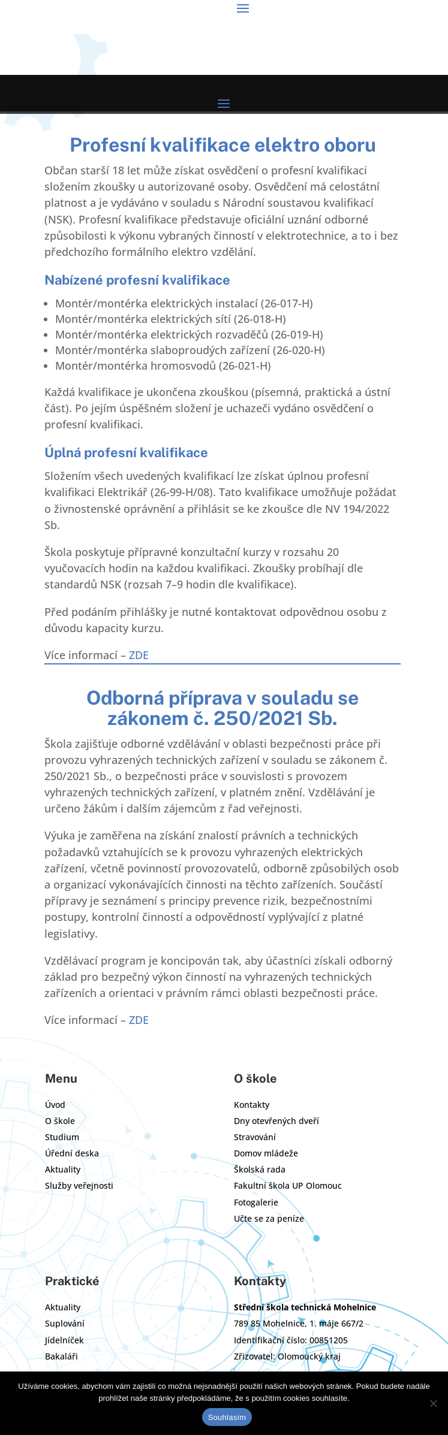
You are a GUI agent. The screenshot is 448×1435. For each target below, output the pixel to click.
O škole (60, 1120)
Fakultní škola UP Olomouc (288, 1185)
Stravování (255, 1137)
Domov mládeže (266, 1153)
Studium (62, 1137)
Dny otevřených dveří (276, 1120)
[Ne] (433, 1403)
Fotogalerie (256, 1202)
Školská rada (259, 1169)
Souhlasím (227, 1417)
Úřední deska (72, 1153)
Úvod (55, 1104)
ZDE (139, 655)
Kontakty (251, 1104)
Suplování (65, 1323)
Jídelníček (64, 1340)
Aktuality (62, 1169)
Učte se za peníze (269, 1218)
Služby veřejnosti (79, 1185)
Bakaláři (61, 1356)
